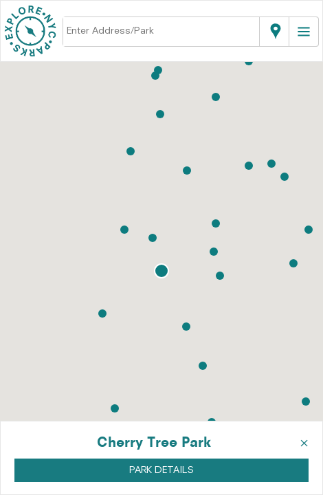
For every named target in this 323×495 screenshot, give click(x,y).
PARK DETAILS (161, 470)
